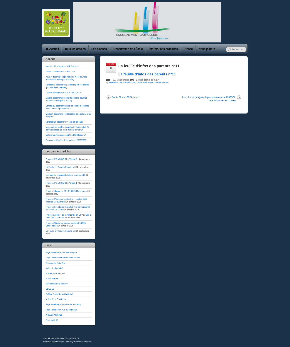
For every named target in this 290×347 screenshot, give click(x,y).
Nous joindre (206, 49)
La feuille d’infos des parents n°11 (148, 66)
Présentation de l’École (128, 49)
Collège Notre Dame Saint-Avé (59, 294)
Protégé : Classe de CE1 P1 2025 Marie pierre (66, 191)
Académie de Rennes (55, 273)
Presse (188, 49)
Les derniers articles (145, 83)
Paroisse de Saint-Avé (55, 263)
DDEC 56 (50, 289)
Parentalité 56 (52, 320)
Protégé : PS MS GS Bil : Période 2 (61, 159)
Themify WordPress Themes (78, 342)
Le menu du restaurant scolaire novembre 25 (65, 175)
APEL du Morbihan (54, 315)
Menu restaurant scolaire (57, 284)
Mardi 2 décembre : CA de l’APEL (60, 72)
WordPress (59, 342)
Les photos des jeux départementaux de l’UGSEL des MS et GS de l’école (209, 99)
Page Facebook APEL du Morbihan (61, 310)
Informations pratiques (163, 49)
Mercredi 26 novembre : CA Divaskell (62, 66)
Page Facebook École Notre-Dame (61, 252)
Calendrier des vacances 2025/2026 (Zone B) (66, 135)
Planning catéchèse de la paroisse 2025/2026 (66, 140)
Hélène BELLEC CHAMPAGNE (122, 83)
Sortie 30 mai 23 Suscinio (125, 97)
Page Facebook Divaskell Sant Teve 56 (63, 258)
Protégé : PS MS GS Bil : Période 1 (61, 183)
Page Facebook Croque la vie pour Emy (63, 304)
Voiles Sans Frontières (56, 299)
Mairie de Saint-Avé (54, 268)
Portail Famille (52, 278)
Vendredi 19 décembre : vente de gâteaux (64, 122)
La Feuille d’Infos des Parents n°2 (61, 231)
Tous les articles (75, 49)
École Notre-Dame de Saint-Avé (59, 338)
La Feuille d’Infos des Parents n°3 (61, 167)
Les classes (99, 49)
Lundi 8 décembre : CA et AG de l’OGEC (64, 93)
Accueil (52, 49)
